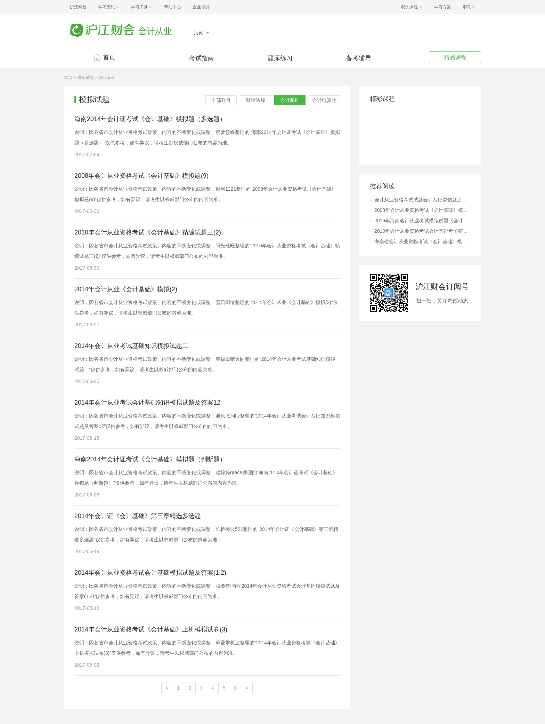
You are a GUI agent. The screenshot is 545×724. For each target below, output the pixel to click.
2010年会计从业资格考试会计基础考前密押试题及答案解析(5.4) (422, 231)
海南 (199, 32)
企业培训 (201, 7)
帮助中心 (172, 7)
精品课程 (455, 57)
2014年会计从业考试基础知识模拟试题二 (131, 345)
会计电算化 (324, 100)
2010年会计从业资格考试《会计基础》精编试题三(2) (147, 232)
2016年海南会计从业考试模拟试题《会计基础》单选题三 (422, 220)
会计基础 (290, 100)
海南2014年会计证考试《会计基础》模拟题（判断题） (150, 459)
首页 (109, 57)
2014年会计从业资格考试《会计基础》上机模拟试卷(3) (150, 629)
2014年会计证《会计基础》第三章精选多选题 (137, 515)
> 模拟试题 (84, 77)
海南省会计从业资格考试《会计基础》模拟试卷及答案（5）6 (422, 241)
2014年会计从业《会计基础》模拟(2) (125, 289)
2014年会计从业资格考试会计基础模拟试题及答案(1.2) (150, 572)
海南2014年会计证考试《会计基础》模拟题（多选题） (150, 119)
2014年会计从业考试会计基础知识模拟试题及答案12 (147, 402)
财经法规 (255, 100)
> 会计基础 (105, 77)
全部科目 (221, 100)
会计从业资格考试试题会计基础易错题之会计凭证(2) (422, 199)
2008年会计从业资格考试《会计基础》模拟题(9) (141, 175)
